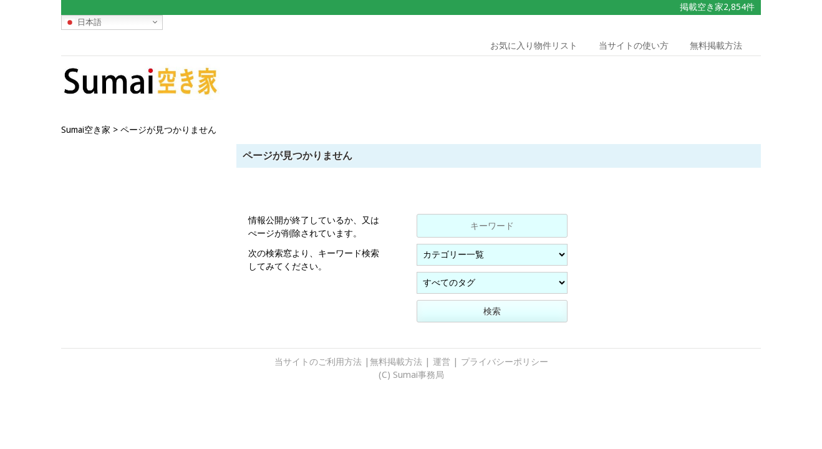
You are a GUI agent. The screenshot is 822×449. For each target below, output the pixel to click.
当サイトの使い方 (634, 46)
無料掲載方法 (716, 46)
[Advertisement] (672, 84)
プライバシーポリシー (504, 362)
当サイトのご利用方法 (318, 362)
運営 (441, 362)
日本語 (83, 22)
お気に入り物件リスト (534, 46)
